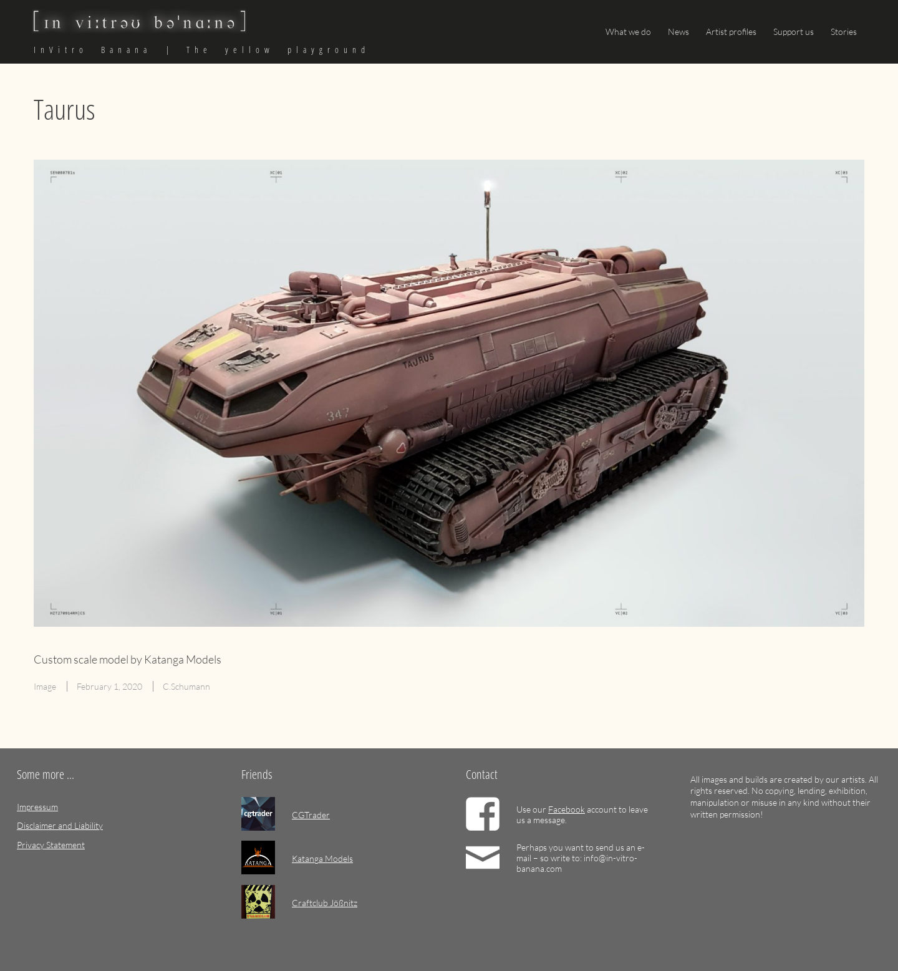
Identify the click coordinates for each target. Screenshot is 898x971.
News (678, 31)
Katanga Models (322, 858)
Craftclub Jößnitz (324, 902)
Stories (844, 31)
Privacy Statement (51, 844)
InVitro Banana (93, 50)
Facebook (566, 809)
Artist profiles (731, 31)
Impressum (37, 806)
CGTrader (311, 814)
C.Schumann (186, 686)
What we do (628, 31)
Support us (793, 31)
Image (45, 686)
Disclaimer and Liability (60, 825)
